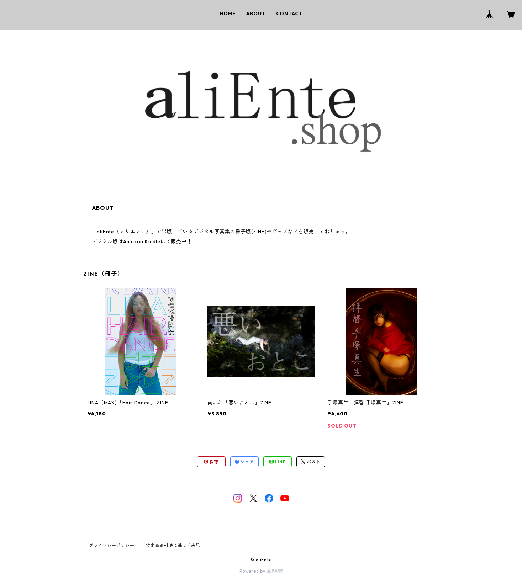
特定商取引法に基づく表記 (173, 545)
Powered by (261, 571)
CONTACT (289, 13)
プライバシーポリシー (112, 545)
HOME (228, 13)
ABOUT (255, 13)
